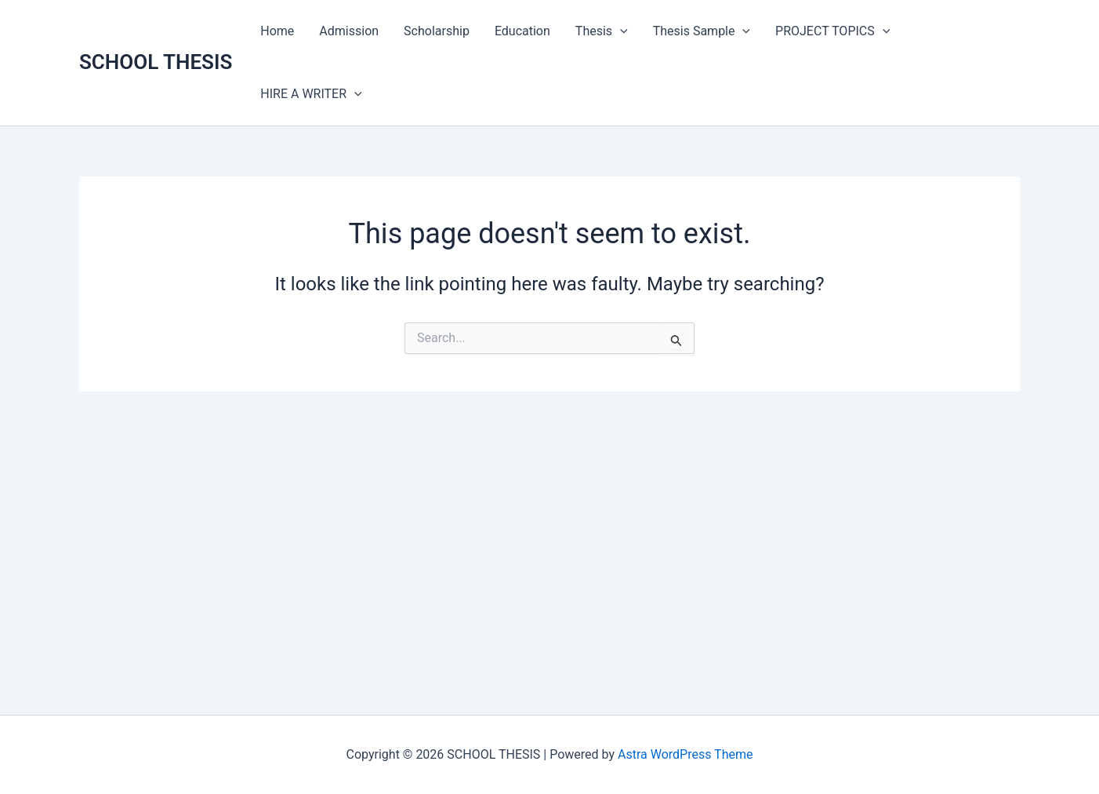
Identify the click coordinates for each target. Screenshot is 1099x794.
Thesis (601, 31)
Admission (349, 31)
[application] (620, 31)
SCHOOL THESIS (155, 62)
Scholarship (437, 31)
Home (277, 31)
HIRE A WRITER (310, 94)
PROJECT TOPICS (832, 31)
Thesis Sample (701, 31)
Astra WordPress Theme (685, 754)
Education (522, 31)
